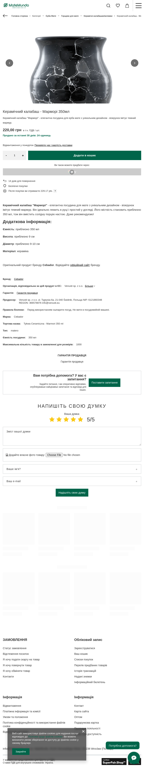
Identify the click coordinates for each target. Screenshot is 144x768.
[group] (72, 78)
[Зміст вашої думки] (72, 436)
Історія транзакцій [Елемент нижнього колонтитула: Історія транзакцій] (85, 670)
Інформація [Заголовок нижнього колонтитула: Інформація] (12, 697)
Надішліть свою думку (72, 492)
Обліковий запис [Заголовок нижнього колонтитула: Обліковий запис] (88, 640)
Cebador (18, 279)
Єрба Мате (51, 16)
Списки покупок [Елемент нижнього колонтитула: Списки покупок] (83, 659)
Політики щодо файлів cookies (45, 736)
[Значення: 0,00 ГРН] (127, 5)
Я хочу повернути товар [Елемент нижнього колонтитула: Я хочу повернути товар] (17, 665)
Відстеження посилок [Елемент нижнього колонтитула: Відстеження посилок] (16, 653)
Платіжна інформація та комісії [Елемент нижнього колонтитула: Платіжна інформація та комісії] (21, 711)
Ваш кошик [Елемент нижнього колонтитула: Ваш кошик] (81, 653)
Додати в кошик (85, 155)
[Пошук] (108, 5)
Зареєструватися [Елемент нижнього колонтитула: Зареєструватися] (84, 648)
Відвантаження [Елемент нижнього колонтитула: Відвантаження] (12, 705)
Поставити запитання (105, 382)
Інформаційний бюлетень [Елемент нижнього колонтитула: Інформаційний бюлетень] (89, 682)
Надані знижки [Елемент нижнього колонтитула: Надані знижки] (83, 676)
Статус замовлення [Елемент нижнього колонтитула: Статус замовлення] (14, 648)
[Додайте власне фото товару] (70, 455)
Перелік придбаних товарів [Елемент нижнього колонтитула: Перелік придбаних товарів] (90, 665)
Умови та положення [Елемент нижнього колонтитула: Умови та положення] (15, 717)
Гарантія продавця (27, 292)
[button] (9, 63)
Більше (89, 286)
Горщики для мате (70, 16)
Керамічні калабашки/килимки (98, 16)
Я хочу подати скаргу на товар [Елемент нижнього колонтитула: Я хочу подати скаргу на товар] (21, 659)
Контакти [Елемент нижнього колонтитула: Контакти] (8, 676)
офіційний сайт (80, 265)
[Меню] (138, 5)
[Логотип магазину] (16, 5)
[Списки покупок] (117, 5)
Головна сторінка (19, 16)
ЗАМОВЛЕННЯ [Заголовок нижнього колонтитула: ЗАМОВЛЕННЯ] (15, 640)
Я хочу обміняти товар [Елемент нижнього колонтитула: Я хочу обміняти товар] (16, 670)
